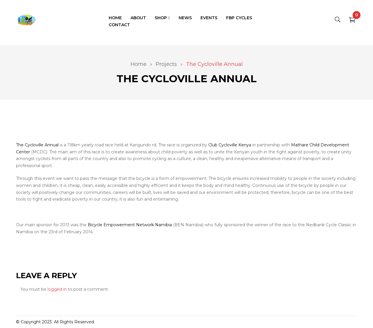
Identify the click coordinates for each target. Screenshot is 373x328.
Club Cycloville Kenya (229, 145)
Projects (166, 64)
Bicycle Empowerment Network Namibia (130, 224)
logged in (57, 289)
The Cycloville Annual (37, 145)
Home (139, 64)
